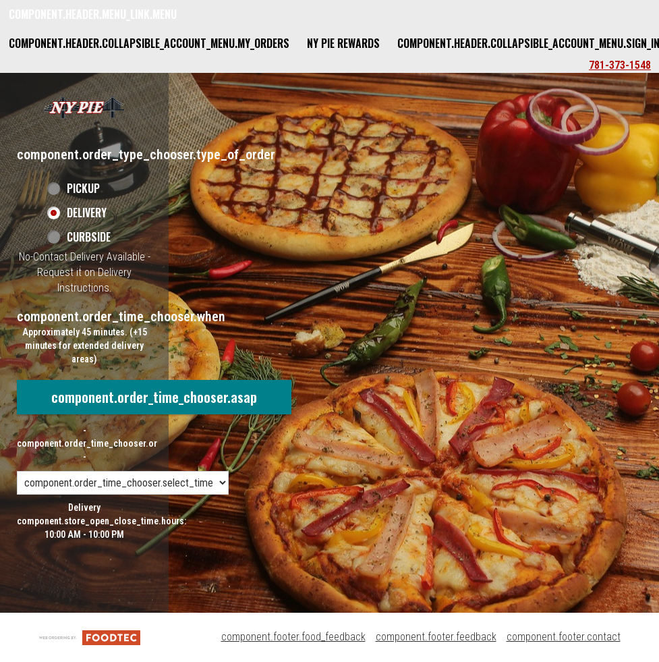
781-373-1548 (620, 65)
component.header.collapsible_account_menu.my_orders (149, 43)
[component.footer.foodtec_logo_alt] (89, 636)
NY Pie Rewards (343, 43)
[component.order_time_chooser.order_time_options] (123, 483)
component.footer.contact (564, 636)
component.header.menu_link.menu (93, 14)
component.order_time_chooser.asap (154, 397)
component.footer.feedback (436, 636)
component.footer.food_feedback (293, 636)
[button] (84, 107)
